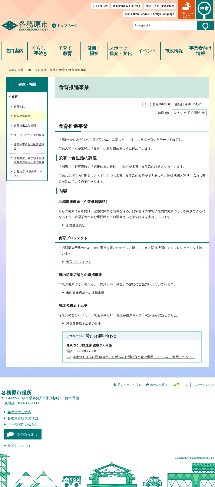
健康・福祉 (94, 51)
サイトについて (19, 446)
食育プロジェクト (79, 262)
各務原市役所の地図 (22, 418)
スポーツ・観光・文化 (120, 51)
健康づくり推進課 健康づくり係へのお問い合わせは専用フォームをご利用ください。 (134, 357)
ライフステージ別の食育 (29, 134)
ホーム (32, 70)
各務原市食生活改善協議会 (29, 146)
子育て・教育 (67, 51)
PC (185, 384)
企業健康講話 (75, 225)
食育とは (19, 106)
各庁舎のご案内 (19, 412)
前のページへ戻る (129, 384)
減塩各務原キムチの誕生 (83, 323)
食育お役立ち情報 (25, 125)
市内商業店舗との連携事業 (85, 293)
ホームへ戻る (159, 384)
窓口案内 (14, 50)
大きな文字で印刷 (186, 112)
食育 (62, 70)
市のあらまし (27, 434)
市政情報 (174, 50)
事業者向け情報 (200, 51)
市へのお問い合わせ (22, 424)
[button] (186, 9)
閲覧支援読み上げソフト (127, 6)
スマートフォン (203, 384)
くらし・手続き (41, 51)
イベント (147, 50)
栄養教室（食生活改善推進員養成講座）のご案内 (29, 160)
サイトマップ (100, 6)
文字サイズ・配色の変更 (160, 6)
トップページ (67, 25)
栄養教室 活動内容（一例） (28, 174)
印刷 (161, 112)
